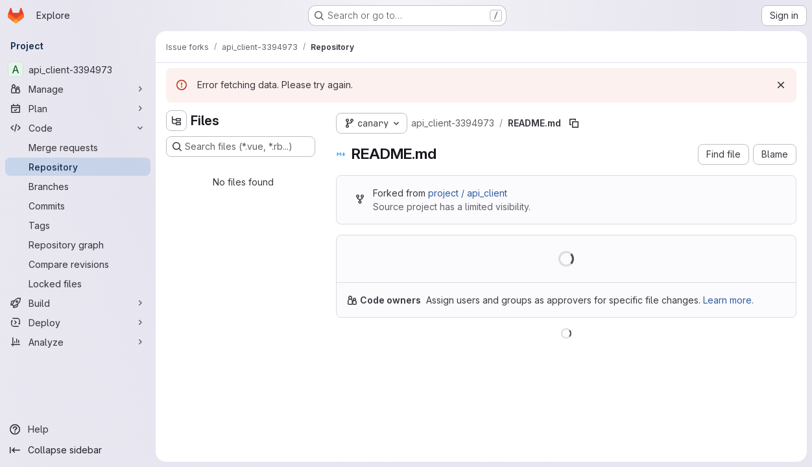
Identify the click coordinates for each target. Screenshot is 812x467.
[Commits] (77, 206)
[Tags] (77, 225)
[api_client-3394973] (77, 69)
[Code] (77, 128)
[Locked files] (77, 283)
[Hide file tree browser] (176, 120)
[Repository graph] (77, 244)
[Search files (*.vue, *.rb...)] (240, 146)
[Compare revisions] (77, 264)
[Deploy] (77, 322)
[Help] (77, 429)
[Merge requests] (77, 147)
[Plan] (77, 108)
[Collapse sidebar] (77, 450)
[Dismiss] (781, 85)
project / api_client (467, 192)
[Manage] (77, 89)
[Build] (77, 303)
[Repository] (77, 167)
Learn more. (728, 299)
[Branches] (77, 186)
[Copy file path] (574, 123)
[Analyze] (77, 342)
